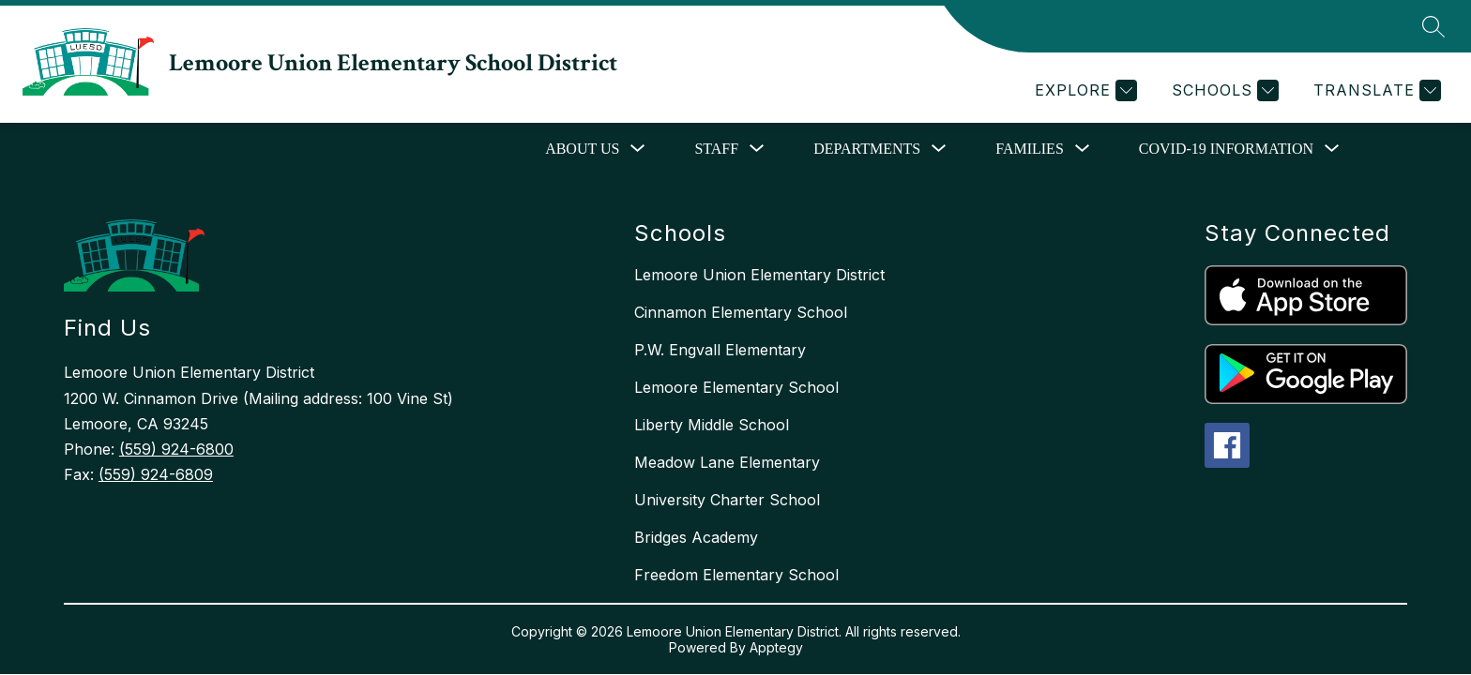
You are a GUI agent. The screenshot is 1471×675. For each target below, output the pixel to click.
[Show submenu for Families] (1029, 149)
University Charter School (727, 499)
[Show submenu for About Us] (582, 149)
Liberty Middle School (711, 424)
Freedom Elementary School (736, 574)
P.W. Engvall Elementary (720, 349)
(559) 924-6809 (156, 474)
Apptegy (776, 647)
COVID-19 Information (1226, 149)
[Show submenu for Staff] (716, 149)
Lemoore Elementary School (736, 387)
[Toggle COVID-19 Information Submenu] (1332, 149)
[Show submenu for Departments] (866, 149)
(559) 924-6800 (176, 449)
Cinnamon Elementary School (740, 312)
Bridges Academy (696, 537)
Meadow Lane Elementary (727, 462)
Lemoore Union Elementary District (759, 274)
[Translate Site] (1375, 90)
